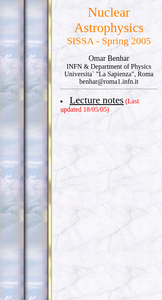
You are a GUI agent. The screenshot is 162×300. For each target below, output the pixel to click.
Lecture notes (97, 100)
